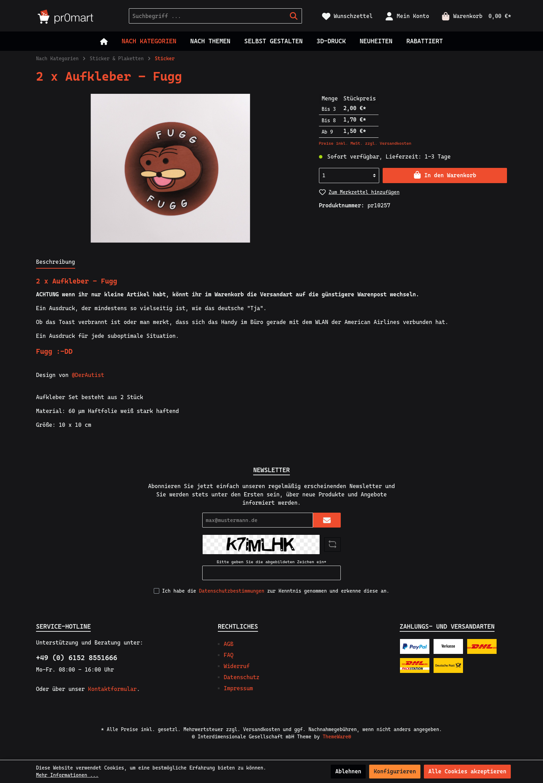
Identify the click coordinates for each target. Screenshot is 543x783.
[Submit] (327, 520)
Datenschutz (241, 677)
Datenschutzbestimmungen (232, 591)
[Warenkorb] (474, 16)
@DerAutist (88, 375)
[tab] (55, 262)
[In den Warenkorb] (445, 175)
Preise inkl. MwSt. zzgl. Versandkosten (365, 143)
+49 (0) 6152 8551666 (76, 658)
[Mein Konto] (407, 16)
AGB (228, 644)
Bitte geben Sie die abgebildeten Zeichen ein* (271, 561)
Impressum (238, 688)
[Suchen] (294, 16)
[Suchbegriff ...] (207, 16)
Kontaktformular (112, 689)
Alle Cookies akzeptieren (467, 771)
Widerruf (237, 666)
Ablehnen (348, 771)
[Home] (104, 41)
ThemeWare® (337, 736)
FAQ (228, 655)
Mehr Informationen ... (67, 775)
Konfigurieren (395, 771)
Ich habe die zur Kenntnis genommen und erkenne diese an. (275, 591)
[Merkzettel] (347, 16)
